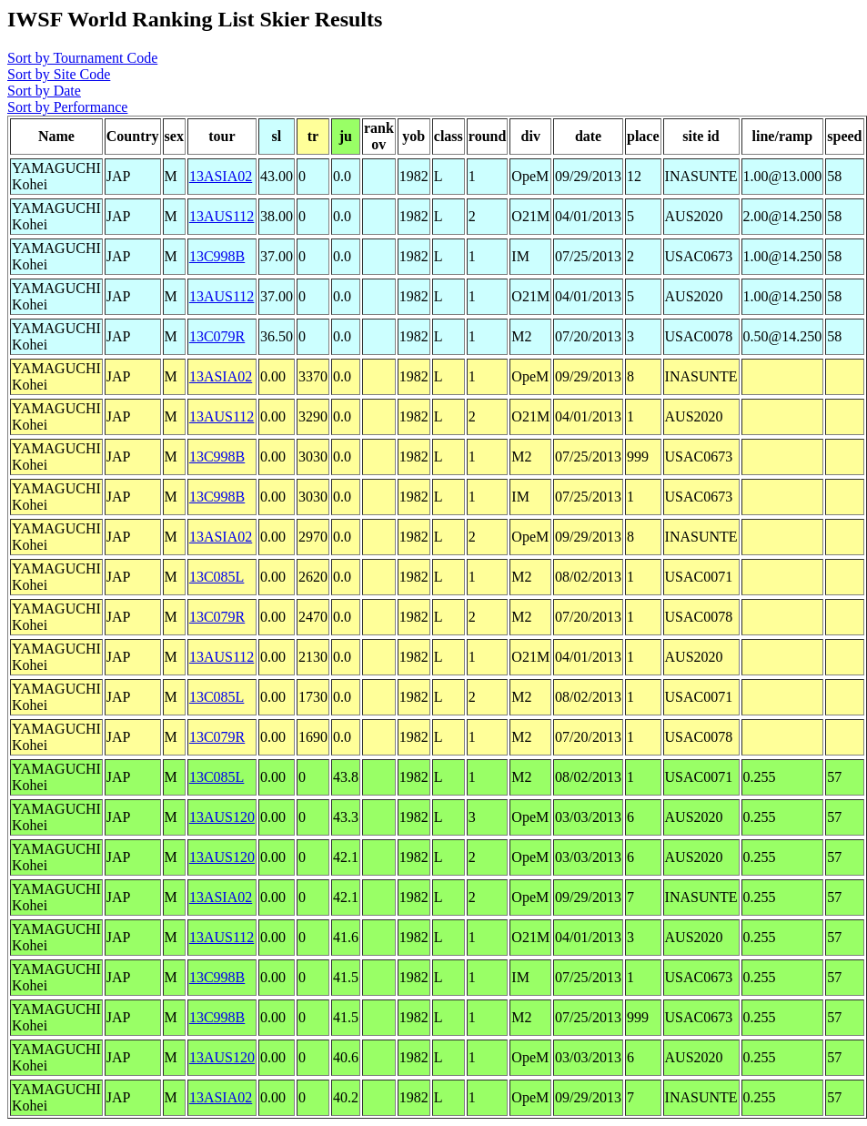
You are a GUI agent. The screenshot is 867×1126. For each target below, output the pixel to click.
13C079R (217, 336)
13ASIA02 (220, 176)
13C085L (216, 576)
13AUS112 (221, 216)
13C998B (217, 256)
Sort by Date (44, 90)
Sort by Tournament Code (82, 58)
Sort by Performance (67, 107)
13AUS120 (222, 817)
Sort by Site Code (58, 74)
